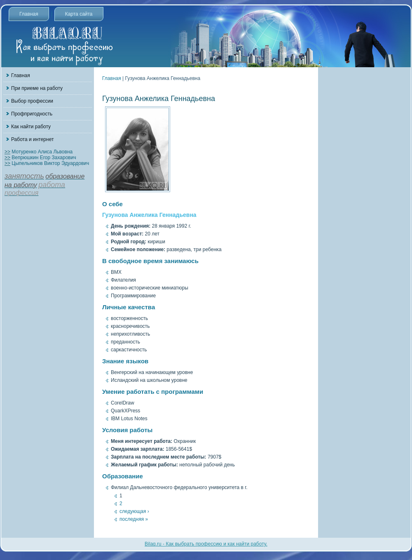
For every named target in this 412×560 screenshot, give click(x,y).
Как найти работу (31, 126)
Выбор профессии (32, 101)
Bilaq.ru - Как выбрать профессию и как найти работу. (206, 544)
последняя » (133, 519)
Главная (28, 14)
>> (7, 152)
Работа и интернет (32, 139)
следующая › (134, 511)
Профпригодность (31, 114)
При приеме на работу (37, 88)
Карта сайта (79, 14)
